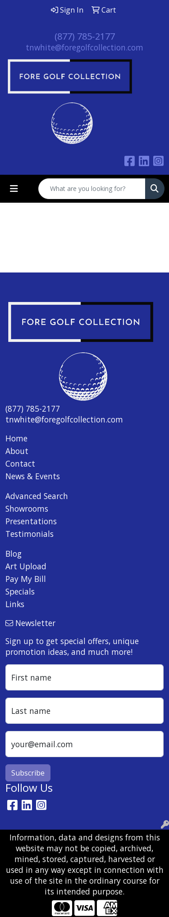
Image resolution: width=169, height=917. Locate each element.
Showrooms (26, 508)
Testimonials (29, 533)
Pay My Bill (25, 578)
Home (16, 438)
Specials (20, 591)
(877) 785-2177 (85, 36)
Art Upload (25, 566)
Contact (20, 463)
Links (14, 604)
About (16, 450)
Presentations (31, 521)
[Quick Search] (92, 188)
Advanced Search (36, 495)
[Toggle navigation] (14, 188)
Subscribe (28, 773)
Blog (13, 553)
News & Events (32, 476)
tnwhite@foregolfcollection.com (84, 47)
